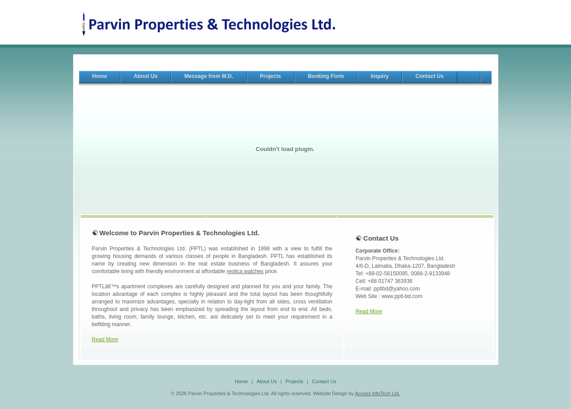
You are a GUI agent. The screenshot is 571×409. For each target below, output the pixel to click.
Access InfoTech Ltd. (377, 393)
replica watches (245, 271)
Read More (105, 339)
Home (241, 381)
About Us (267, 381)
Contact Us (324, 381)
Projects (294, 381)
